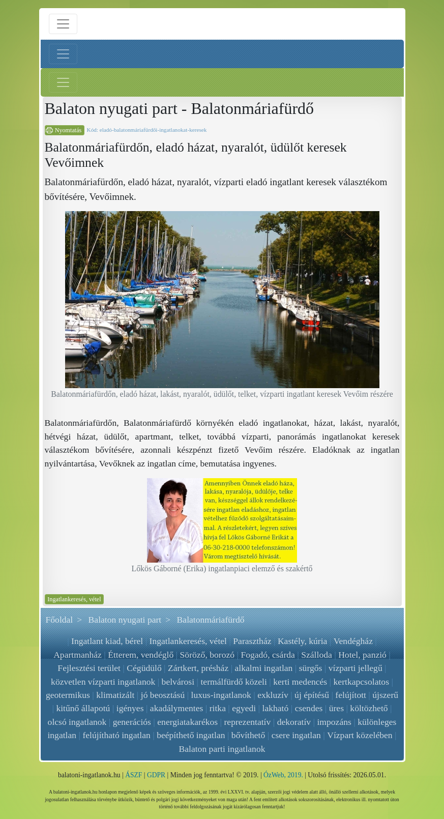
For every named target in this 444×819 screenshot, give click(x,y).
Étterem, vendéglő (140, 655)
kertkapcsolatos (361, 682)
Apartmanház (77, 655)
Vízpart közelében (359, 735)
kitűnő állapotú (83, 708)
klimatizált (115, 695)
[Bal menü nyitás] (63, 54)
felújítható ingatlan (117, 735)
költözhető (369, 708)
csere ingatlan (296, 735)
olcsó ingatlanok (77, 722)
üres (336, 708)
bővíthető (248, 735)
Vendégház (353, 641)
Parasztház (252, 641)
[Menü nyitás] (63, 24)
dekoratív (294, 722)
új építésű (311, 695)
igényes (130, 708)
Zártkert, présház (198, 668)
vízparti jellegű (355, 668)
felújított (350, 695)
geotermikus (68, 695)
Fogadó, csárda (268, 655)
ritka (218, 708)
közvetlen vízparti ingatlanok (103, 682)
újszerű (385, 695)
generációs (132, 722)
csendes (309, 708)
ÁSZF (133, 775)
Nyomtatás (68, 130)
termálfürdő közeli (233, 682)
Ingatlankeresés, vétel (74, 599)
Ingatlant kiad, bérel (107, 641)
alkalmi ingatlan (264, 668)
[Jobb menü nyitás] (63, 82)
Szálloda (316, 655)
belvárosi (178, 682)
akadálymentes (176, 708)
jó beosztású (163, 695)
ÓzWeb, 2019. (283, 775)
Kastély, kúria (303, 641)
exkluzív (272, 695)
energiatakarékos (187, 722)
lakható (275, 708)
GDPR (156, 775)
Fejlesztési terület (89, 668)
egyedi (244, 708)
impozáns (334, 722)
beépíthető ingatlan (191, 735)
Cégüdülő (144, 668)
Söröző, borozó (207, 655)
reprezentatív (247, 722)
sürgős (310, 668)
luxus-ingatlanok (221, 695)
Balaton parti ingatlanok (222, 749)
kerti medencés (300, 682)
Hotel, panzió (362, 655)
